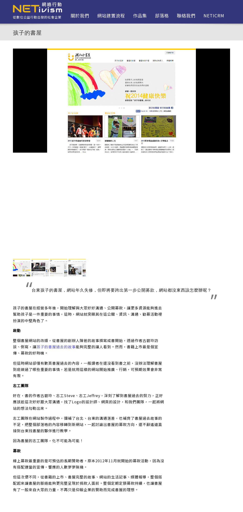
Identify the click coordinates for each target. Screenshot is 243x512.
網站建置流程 (111, 15)
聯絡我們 (186, 15)
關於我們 (80, 15)
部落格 (162, 15)
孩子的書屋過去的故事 (56, 346)
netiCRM (214, 15)
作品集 (140, 15)
